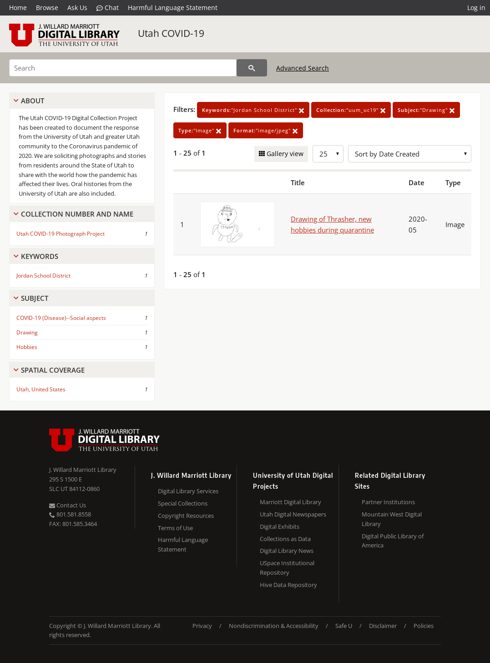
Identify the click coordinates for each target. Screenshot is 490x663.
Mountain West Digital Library (392, 519)
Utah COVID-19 (171, 33)
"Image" (200, 130)
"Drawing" (426, 109)
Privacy (202, 626)
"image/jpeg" (265, 130)
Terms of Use (175, 528)
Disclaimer (383, 626)
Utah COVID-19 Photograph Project (60, 234)
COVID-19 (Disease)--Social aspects (61, 318)
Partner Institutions (388, 502)
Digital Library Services (188, 491)
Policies (424, 626)
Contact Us (67, 505)
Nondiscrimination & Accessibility (273, 626)
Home (18, 7)
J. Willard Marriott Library (82, 470)
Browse (47, 7)
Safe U (343, 626)
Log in (476, 7)
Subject (34, 298)
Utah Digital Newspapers (293, 514)
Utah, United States (41, 389)
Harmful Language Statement (172, 7)
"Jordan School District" (253, 109)
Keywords (39, 256)
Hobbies (26, 347)
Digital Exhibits (279, 526)
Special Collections (182, 503)
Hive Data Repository (288, 585)
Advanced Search (302, 68)
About (32, 100)
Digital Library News (286, 551)
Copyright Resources (186, 515)
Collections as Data (285, 539)
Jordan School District (43, 275)
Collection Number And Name (77, 213)
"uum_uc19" (351, 109)
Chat (107, 7)
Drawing (27, 332)
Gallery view (284, 153)
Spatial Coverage (53, 370)
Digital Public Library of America (393, 541)
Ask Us (77, 7)
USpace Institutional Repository (287, 568)
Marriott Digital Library (290, 502)
